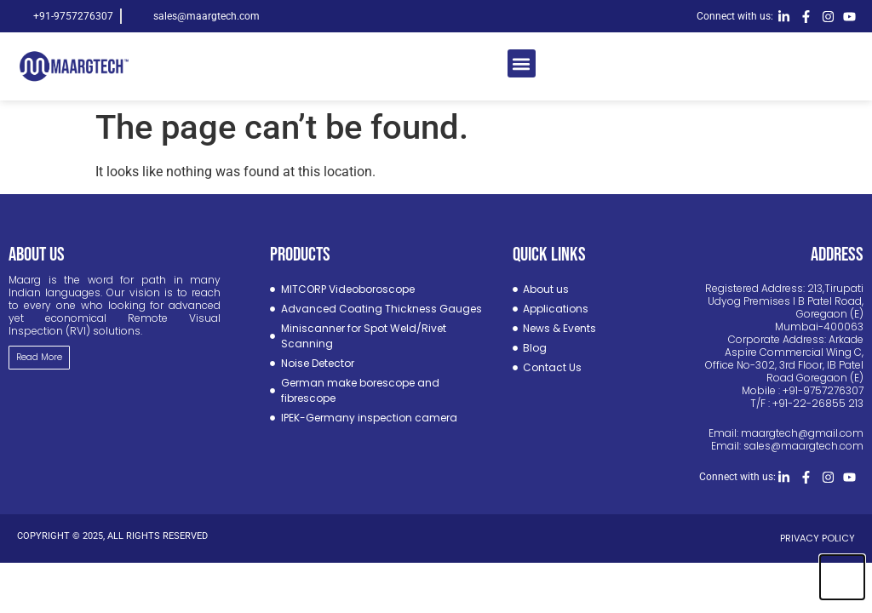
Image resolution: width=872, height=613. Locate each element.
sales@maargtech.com (803, 445)
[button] (522, 63)
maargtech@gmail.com (802, 433)
